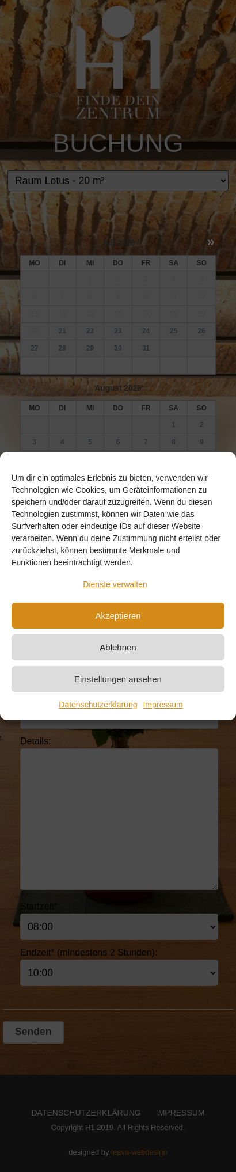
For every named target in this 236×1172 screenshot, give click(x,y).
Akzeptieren (117, 616)
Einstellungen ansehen (118, 679)
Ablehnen (118, 647)
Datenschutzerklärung (98, 704)
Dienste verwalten (115, 584)
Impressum (162, 704)
